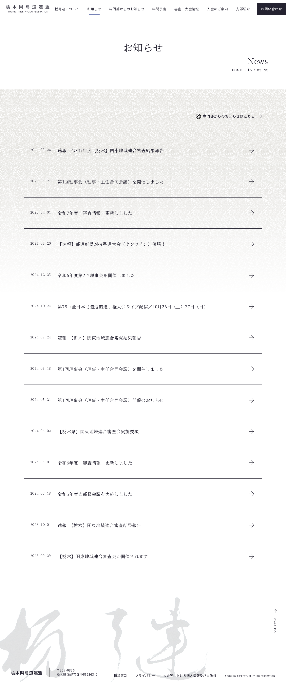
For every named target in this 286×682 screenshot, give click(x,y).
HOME (237, 70)
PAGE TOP (275, 626)
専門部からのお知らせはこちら (229, 116)
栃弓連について (67, 8)
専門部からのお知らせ (126, 8)
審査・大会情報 (186, 8)
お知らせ (94, 8)
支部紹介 (243, 8)
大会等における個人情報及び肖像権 (190, 675)
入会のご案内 (217, 8)
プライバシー (145, 675)
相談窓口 (120, 675)
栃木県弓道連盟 (27, 672)
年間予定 (159, 8)
